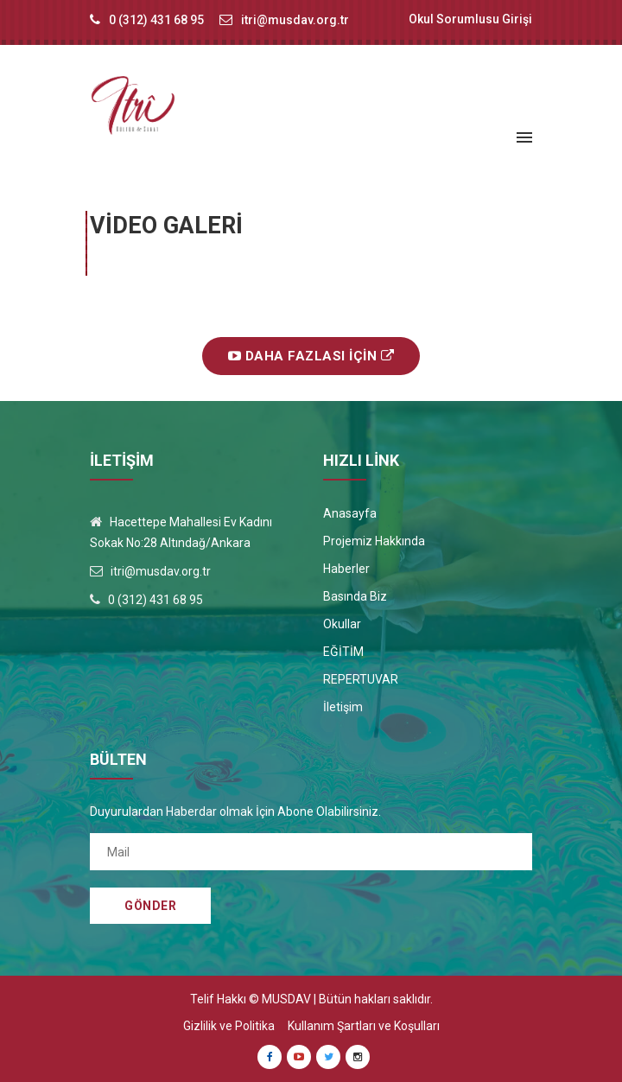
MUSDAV (286, 999)
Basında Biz (355, 596)
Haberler (346, 569)
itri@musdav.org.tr (295, 20)
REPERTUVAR (360, 679)
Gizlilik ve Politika (229, 1026)
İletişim (343, 707)
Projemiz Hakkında (374, 541)
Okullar (342, 624)
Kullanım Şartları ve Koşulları (364, 1026)
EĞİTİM (343, 652)
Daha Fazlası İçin (311, 356)
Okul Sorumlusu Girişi (470, 19)
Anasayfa (350, 513)
